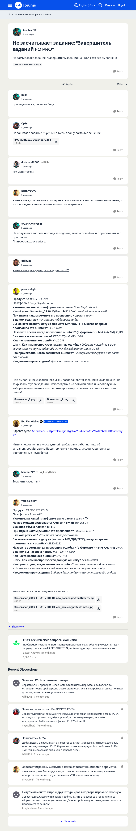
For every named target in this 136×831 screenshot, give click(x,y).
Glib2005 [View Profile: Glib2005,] (27, 696)
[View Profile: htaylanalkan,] (16, 794)
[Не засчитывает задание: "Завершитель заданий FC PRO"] (26, 99)
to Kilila (44, 162)
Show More (16, 626)
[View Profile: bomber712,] (17, 32)
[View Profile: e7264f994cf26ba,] (16, 225)
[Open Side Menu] (10, 5)
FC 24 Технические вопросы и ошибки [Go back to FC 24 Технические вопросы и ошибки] (29, 14)
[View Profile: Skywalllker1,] (16, 711)
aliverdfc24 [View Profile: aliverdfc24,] (28, 779)
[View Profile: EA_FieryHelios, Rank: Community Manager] (16, 423)
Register (110, 5)
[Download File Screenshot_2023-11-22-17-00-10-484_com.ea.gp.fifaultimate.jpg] (98, 599)
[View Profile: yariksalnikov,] (16, 502)
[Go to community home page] (25, 5)
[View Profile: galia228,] (16, 262)
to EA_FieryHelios (46, 472)
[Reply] (118, 71)
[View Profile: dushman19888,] (16, 164)
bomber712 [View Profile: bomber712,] (29, 30)
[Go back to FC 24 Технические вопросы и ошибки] (73, 640)
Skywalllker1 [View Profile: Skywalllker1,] (28, 725)
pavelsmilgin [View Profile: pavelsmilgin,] (28, 289)
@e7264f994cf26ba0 (93, 431)
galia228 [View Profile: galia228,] (26, 260)
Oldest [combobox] (122, 84)
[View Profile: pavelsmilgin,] (16, 291)
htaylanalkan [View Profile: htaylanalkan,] (29, 808)
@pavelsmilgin (57, 431)
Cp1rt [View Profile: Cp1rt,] (24, 123)
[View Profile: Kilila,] (16, 96)
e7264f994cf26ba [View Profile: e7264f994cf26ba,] (31, 223)
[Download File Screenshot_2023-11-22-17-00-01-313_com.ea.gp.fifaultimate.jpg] (98, 608)
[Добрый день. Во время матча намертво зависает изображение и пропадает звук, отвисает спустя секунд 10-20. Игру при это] (70, 746)
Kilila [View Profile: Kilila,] (24, 95)
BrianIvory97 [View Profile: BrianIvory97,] (28, 190)
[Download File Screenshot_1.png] (73, 400)
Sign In (122, 5)
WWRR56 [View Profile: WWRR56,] (27, 754)
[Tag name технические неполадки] (27, 64)
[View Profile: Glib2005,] (16, 683)
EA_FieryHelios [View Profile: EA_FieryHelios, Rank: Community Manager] (30, 421)
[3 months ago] (41, 697)
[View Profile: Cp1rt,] (16, 125)
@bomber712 (40, 431)
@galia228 (73, 431)
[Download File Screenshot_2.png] (40, 400)
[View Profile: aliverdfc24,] (16, 769)
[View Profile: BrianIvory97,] (16, 192)
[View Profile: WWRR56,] (16, 740)
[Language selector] (85, 5)
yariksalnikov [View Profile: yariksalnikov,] (29, 500)
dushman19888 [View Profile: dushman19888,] (30, 162)
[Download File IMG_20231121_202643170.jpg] (56, 141)
